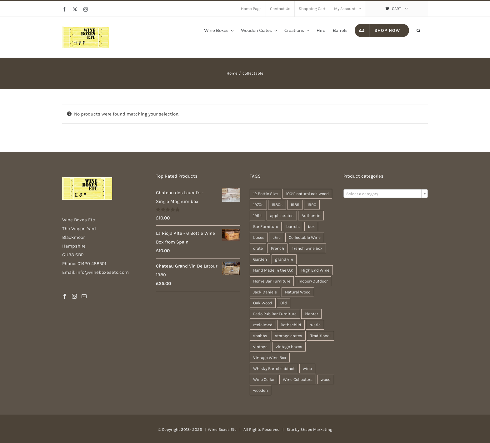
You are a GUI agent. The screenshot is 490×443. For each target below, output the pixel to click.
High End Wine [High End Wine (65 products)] (315, 270)
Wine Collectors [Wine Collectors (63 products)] (297, 379)
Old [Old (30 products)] (283, 303)
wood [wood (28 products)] (326, 379)
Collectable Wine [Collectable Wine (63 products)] (305, 237)
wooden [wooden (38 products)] (260, 390)
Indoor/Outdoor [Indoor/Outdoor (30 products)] (313, 281)
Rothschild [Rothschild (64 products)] (291, 324)
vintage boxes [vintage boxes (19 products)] (289, 346)
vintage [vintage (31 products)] (260, 346)
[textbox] (386, 194)
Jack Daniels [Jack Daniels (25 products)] (265, 292)
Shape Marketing (316, 429)
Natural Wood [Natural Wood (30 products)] (298, 292)
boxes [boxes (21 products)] (258, 237)
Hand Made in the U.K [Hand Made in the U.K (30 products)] (273, 270)
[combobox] (385, 193)
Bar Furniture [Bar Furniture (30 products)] (265, 226)
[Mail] (84, 296)
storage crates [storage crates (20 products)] (288, 335)
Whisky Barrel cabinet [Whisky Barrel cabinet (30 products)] (274, 368)
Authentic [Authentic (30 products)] (311, 215)
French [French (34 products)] (277, 248)
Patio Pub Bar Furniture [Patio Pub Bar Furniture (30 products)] (275, 314)
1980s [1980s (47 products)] (277, 204)
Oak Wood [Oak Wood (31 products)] (262, 303)
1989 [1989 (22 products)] (295, 204)
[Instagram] (74, 296)
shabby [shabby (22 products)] (260, 335)
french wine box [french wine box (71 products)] (307, 248)
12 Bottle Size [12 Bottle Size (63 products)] (265, 193)
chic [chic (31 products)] (276, 237)
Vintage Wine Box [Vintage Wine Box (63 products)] (269, 357)
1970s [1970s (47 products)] (258, 204)
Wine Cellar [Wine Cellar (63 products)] (264, 379)
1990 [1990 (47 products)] (312, 204)
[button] (418, 30)
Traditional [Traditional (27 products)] (320, 335)
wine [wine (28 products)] (307, 368)
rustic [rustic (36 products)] (315, 324)
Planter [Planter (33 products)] (311, 314)
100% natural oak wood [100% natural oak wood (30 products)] (307, 193)
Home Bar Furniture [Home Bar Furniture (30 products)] (271, 281)
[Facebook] (64, 296)
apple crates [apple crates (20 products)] (281, 215)
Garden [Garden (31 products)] (260, 259)
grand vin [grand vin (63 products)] (284, 259)
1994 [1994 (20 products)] (257, 215)
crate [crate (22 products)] (258, 248)
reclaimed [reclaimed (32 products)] (262, 324)
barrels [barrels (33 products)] (293, 226)
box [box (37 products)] (311, 226)
